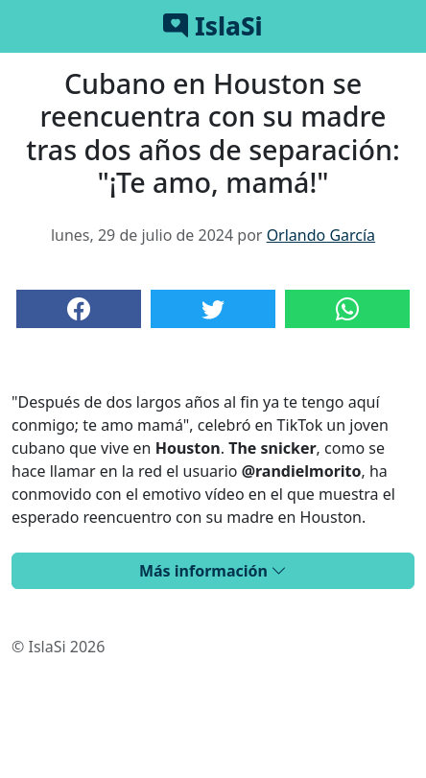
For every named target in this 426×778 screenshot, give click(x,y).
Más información (213, 570)
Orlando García (321, 235)
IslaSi (212, 26)
